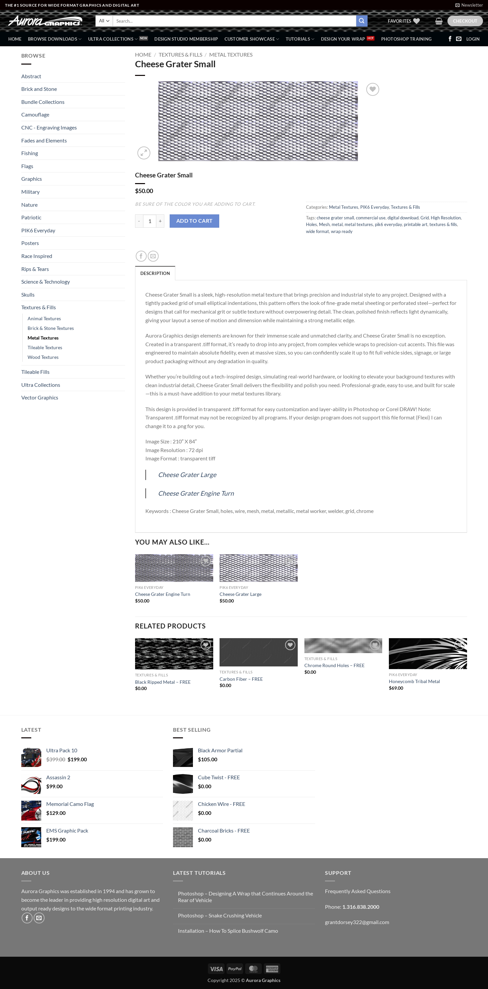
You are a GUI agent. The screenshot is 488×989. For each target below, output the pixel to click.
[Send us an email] (458, 39)
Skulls (28, 294)
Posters (30, 243)
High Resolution (446, 217)
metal (337, 224)
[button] (469, 5)
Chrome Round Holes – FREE (334, 665)
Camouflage (35, 114)
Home (15, 39)
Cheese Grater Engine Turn (196, 493)
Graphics (31, 178)
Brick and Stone (39, 89)
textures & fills (443, 224)
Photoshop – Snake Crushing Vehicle (220, 915)
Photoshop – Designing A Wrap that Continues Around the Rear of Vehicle (245, 896)
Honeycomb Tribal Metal (414, 681)
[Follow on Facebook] (450, 39)
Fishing (29, 153)
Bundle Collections (43, 102)
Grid (424, 217)
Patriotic (31, 217)
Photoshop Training (406, 39)
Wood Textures (43, 357)
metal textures (359, 224)
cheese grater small (335, 217)
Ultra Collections (113, 39)
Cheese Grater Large (187, 474)
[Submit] (362, 21)
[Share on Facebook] (141, 256)
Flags (27, 166)
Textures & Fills (38, 307)
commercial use (371, 217)
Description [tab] (155, 273)
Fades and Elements (44, 140)
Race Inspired (36, 256)
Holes (311, 224)
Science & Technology (45, 281)
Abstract (31, 76)
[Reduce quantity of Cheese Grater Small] (139, 221)
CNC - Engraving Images (49, 127)
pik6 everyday (388, 224)
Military (30, 191)
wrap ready (342, 231)
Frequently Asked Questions (358, 891)
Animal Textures (44, 318)
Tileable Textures (45, 347)
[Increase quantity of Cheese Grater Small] (160, 221)
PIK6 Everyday (38, 230)
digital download (403, 217)
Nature (29, 204)
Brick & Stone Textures (51, 328)
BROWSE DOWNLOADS (55, 39)
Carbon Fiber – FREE (241, 679)
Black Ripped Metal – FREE (163, 682)
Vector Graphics (39, 397)
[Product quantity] (149, 221)
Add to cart (194, 221)
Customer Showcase (252, 39)
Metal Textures (43, 338)
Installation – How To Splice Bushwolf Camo (228, 930)
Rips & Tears (35, 269)
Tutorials (300, 39)
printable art (415, 224)
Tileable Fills (35, 372)
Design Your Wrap (343, 39)
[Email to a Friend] (153, 256)
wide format (317, 231)
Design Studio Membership (186, 39)
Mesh (324, 224)
